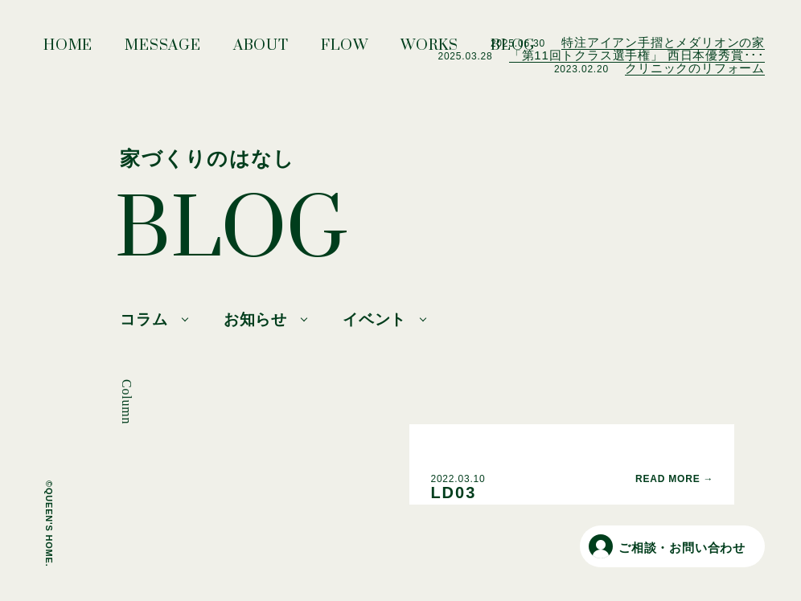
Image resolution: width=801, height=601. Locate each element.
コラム (143, 319)
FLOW (345, 49)
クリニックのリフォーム (695, 68)
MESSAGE (163, 49)
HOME (67, 49)
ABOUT (261, 49)
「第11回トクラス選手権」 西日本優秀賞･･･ (637, 55)
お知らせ (255, 319)
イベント (374, 319)
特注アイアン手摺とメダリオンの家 (663, 42)
